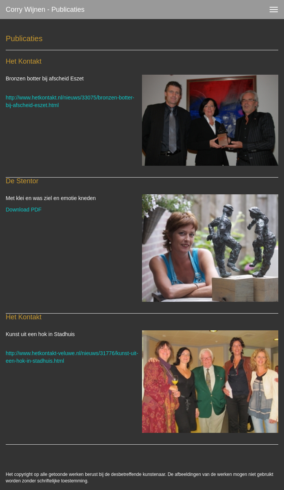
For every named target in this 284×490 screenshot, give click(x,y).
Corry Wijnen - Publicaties (45, 9)
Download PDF (23, 210)
